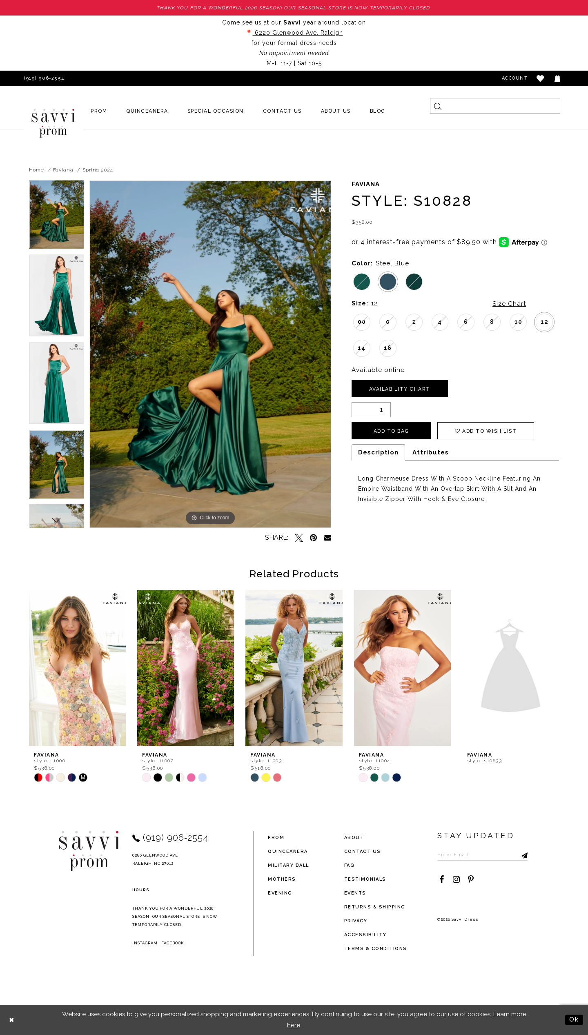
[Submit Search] (438, 106)
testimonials (365, 879)
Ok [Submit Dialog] (574, 1019)
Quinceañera (288, 851)
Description (378, 452)
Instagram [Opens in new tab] (145, 943)
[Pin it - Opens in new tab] (314, 538)
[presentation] (77, 668)
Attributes (430, 452)
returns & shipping (374, 907)
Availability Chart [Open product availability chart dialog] (399, 389)
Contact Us (362, 851)
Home (36, 170)
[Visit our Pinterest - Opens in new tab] (471, 879)
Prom (276, 837)
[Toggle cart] (557, 78)
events (355, 893)
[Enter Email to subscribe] (482, 854)
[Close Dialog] (12, 1020)
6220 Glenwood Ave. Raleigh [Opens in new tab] (298, 32)
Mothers (282, 879)
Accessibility (365, 934)
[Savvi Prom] (53, 123)
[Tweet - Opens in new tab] (299, 538)
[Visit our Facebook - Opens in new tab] (441, 879)
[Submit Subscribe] (521, 854)
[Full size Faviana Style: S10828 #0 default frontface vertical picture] (210, 354)
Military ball (288, 865)
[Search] (495, 106)
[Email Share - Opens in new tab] (327, 537)
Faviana (63, 170)
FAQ (349, 865)
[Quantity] (371, 409)
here (293, 1025)
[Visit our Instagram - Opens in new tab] (456, 879)
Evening (280, 893)
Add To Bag (391, 431)
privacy (356, 921)
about (354, 837)
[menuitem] (99, 111)
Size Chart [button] (509, 303)
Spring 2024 (97, 170)
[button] (540, 78)
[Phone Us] (43, 78)
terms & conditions (375, 948)
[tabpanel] (56, 217)
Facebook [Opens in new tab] (172, 943)
